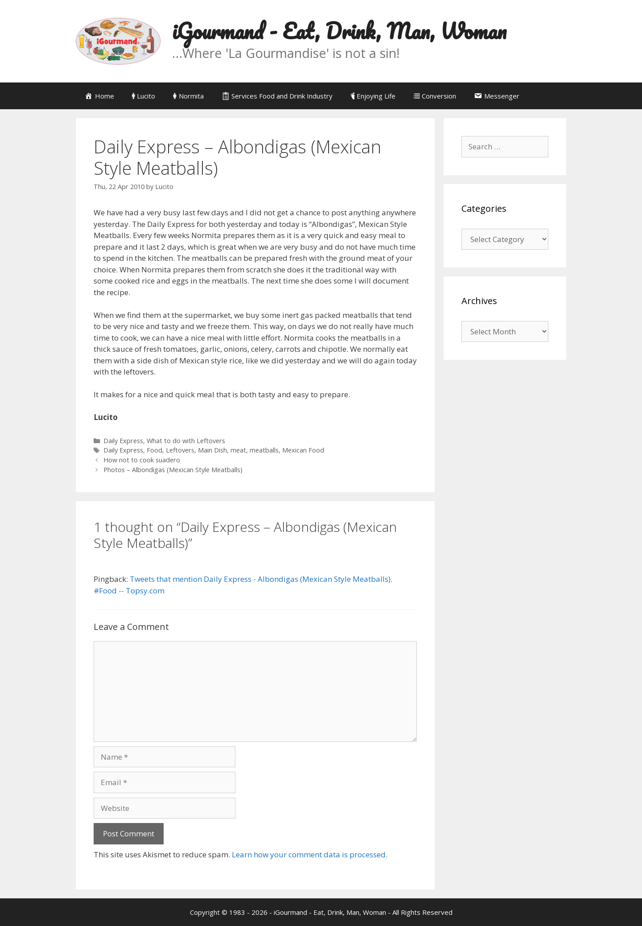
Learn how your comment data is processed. (309, 854)
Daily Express (123, 440)
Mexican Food (303, 450)
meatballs (264, 450)
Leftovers (180, 450)
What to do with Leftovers (186, 440)
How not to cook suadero (141, 460)
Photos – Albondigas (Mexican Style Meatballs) (173, 469)
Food (154, 450)
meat (238, 450)
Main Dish (212, 450)
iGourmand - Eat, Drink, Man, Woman (339, 31)
